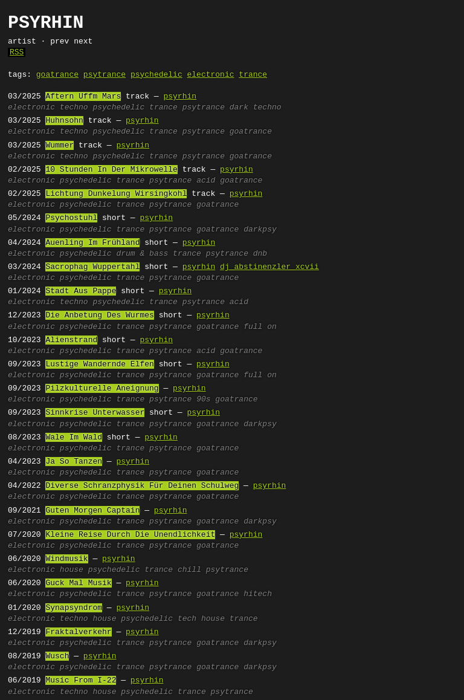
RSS (17, 52)
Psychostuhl (71, 218)
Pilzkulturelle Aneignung (101, 388)
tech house (201, 619)
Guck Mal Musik (78, 583)
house (71, 570)
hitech (257, 594)
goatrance (57, 75)
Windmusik (66, 559)
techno (74, 107)
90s (203, 399)
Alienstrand (71, 340)
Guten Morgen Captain (92, 510)
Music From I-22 (80, 680)
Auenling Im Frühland (92, 243)
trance (253, 75)
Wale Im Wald (73, 437)
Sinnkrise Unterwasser (94, 412)
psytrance (104, 75)
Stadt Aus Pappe (80, 291)
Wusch (57, 656)
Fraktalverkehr (78, 632)
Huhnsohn (64, 120)
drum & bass (142, 253)
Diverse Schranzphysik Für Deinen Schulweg (142, 486)
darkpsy (260, 229)
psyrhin (179, 96)
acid (205, 180)
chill (189, 570)
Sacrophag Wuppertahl (92, 267)
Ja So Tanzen (73, 461)
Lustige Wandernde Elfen (99, 364)
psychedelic (156, 75)
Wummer (59, 145)
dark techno (256, 107)
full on (260, 327)
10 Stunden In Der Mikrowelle (111, 169)
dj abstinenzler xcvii (269, 267)
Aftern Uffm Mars (83, 96)
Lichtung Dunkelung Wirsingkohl (116, 194)
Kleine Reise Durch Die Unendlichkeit (130, 535)
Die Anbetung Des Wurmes (99, 315)
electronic (210, 75)
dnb (260, 253)
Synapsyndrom (73, 608)
